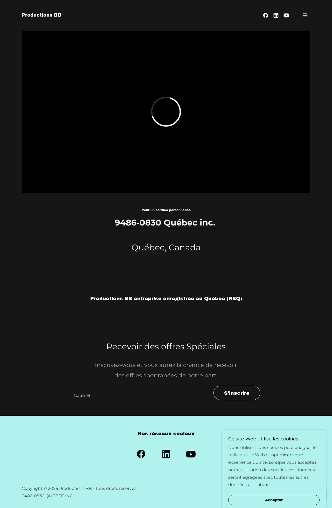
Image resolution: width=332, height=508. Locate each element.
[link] (41, 15)
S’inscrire (237, 393)
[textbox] (139, 393)
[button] (305, 15)
